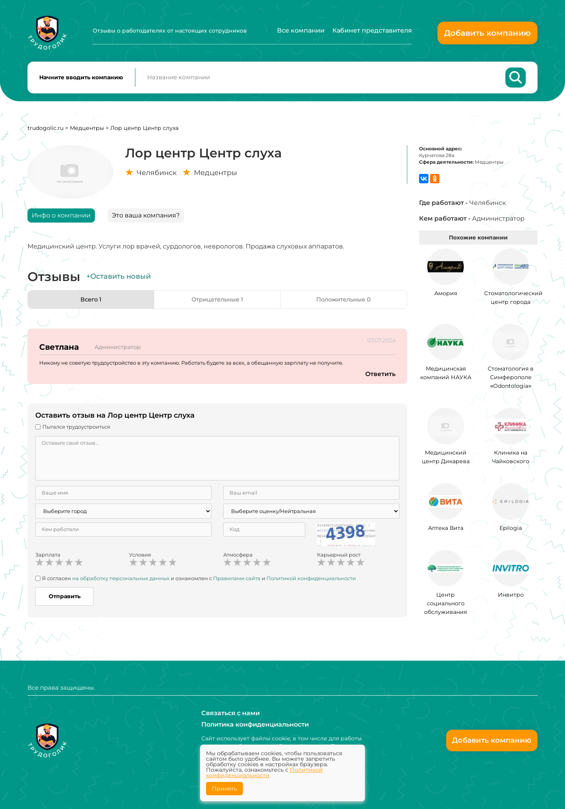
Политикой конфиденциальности (311, 581)
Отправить (64, 599)
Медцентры (87, 130)
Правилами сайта (237, 581)
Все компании (300, 30)
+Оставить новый (118, 279)
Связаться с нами (230, 712)
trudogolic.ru (45, 130)
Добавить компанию (487, 33)
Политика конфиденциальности (255, 724)
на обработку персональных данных (121, 581)
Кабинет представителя (372, 30)
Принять (224, 788)
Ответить (380, 377)
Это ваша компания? (146, 218)
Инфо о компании (61, 218)
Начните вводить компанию (81, 78)
